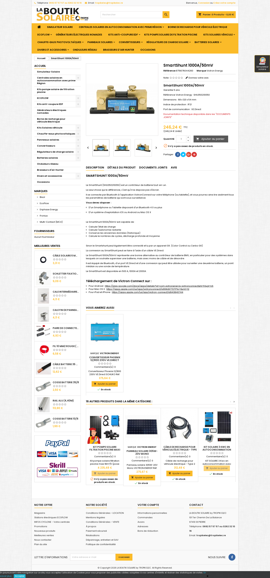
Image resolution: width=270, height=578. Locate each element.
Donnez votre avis (199, 77)
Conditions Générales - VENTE (102, 522)
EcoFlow (44, 203)
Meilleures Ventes (47, 246)
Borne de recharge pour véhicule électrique (197, 27)
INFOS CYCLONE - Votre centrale (52, 522)
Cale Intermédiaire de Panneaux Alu (66, 291)
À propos (91, 526)
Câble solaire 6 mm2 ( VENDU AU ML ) (66, 255)
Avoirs (141, 522)
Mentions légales (95, 517)
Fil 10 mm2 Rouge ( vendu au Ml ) (66, 346)
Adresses (143, 526)
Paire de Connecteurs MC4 (66, 328)
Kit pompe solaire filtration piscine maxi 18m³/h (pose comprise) (104, 449)
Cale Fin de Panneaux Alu (66, 310)
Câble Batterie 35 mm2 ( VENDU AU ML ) (66, 364)
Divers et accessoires (52, 49)
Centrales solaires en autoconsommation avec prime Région (120, 27)
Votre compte (148, 505)
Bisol (42, 197)
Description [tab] (95, 167)
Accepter (19, 576)
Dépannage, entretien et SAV (102, 539)
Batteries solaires (207, 42)
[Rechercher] (135, 14)
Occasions (147, 49)
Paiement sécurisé (96, 531)
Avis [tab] (174, 167)
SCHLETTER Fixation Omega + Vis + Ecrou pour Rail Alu (66, 273)
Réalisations (93, 535)
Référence (169, 70)
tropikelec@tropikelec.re (109, 2)
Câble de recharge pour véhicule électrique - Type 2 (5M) (179, 449)
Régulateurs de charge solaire (167, 42)
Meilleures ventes (44, 535)
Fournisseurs (44, 231)
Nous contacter (42, 539)
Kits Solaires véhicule (218, 34)
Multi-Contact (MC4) (51, 222)
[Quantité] (181, 139)
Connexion (204, 2)
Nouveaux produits (44, 531)
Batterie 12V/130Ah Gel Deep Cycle (105, 359)
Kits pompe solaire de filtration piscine (170, 34)
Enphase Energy (48, 209)
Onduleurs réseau (85, 49)
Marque (201, 70)
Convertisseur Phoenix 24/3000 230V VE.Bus (142, 359)
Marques (41, 191)
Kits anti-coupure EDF (123, 34)
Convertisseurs (129, 42)
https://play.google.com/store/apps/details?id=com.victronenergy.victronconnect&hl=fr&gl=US (159, 286)
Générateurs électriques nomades (79, 34)
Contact (196, 505)
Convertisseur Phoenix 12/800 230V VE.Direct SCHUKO (179, 360)
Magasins (39, 513)
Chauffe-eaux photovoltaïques (59, 42)
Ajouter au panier (210, 139)
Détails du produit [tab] (121, 167)
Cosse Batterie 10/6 (65, 418)
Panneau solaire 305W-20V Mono (142, 452)
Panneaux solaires (100, 42)
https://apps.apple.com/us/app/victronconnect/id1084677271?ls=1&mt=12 (147, 289)
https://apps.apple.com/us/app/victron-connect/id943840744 (147, 292)
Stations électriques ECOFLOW (51, 517)
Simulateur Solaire (60, 27)
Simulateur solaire (262, 64)
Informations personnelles (152, 513)
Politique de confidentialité (101, 544)
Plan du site (40, 544)
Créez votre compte (224, 2)
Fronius (43, 215)
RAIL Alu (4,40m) (63, 400)
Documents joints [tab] (153, 167)
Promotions (40, 526)
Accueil (40, 66)
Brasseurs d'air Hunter (118, 49)
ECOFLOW (43, 34)
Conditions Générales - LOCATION (105, 513)
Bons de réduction (148, 531)
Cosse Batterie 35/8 (66, 382)
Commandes (145, 517)
